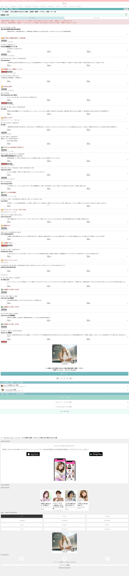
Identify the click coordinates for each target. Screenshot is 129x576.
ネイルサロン (64, 524)
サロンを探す (32, 17)
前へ (58, 378)
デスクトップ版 (64, 565)
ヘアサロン (22, 524)
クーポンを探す (110, 18)
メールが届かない (67, 562)
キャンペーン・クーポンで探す (92, 402)
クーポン (21, 529)
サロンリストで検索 (64, 397)
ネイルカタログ (107, 520)
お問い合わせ (73, 562)
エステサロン (107, 524)
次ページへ (64, 374)
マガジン (64, 516)
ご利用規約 (61, 562)
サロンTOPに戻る (64, 411)
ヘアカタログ (107, 516)
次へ (71, 378)
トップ (22, 516)
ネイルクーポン (64, 529)
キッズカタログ (64, 520)
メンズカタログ (22, 520)
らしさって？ (55, 562)
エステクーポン (107, 529)
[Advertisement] (49, 425)
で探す (92, 406)
